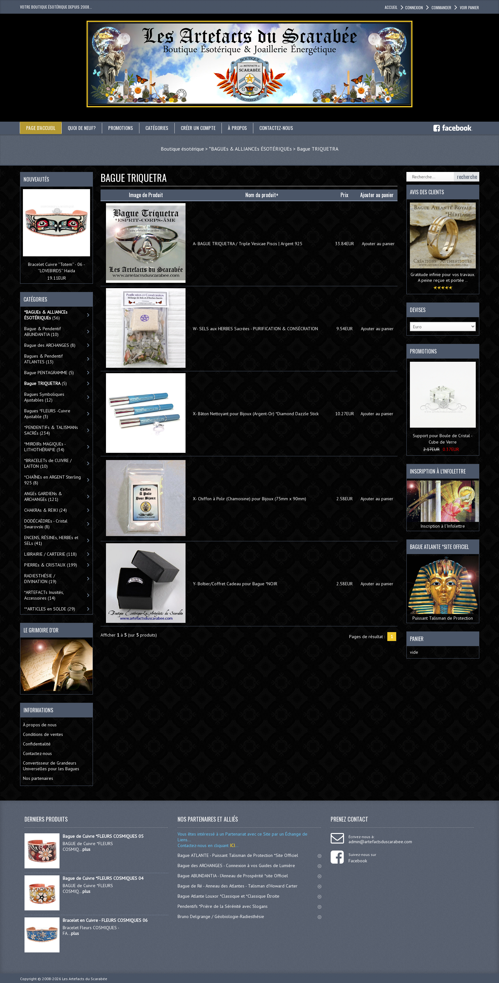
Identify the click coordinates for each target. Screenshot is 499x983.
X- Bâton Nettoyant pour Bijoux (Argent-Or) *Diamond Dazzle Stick (256, 414)
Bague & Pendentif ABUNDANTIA (42, 331)
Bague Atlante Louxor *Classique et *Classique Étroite (249, 896)
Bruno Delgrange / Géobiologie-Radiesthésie (249, 916)
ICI (231, 845)
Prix (344, 195)
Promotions (123, 128)
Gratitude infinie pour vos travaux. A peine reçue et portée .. (443, 277)
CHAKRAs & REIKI (45, 510)
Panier (417, 638)
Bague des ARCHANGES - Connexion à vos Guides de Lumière (249, 865)
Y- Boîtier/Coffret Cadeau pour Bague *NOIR (235, 584)
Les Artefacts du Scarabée (84, 978)
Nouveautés (36, 179)
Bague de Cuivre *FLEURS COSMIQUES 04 (103, 878)
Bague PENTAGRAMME (49, 372)
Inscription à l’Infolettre (443, 505)
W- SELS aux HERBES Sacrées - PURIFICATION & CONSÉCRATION (255, 328)
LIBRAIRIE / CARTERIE (50, 554)
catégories (160, 128)
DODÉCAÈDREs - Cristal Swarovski (45, 524)
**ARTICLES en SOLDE (49, 609)
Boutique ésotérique (182, 149)
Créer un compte (203, 128)
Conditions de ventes (43, 734)
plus (86, 849)
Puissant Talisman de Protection (443, 588)
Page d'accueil (41, 128)
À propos (244, 128)
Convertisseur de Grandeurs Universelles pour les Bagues (51, 766)
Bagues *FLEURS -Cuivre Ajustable (47, 413)
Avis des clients (427, 192)
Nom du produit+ (261, 195)
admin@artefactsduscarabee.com (380, 841)
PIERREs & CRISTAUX (50, 565)
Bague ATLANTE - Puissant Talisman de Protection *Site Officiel (249, 855)
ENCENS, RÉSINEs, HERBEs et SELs (51, 540)
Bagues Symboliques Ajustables (44, 397)
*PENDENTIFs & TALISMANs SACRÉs (51, 430)
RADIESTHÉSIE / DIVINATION (40, 578)
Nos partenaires (38, 778)
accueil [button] (391, 7)
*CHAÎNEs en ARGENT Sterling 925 (52, 480)
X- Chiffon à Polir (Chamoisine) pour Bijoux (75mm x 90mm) (249, 499)
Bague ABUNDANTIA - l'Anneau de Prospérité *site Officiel (249, 876)
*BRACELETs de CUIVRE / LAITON (48, 463)
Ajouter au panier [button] (378, 243)
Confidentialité (37, 744)
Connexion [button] (414, 7)
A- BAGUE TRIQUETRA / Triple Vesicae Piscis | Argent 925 (247, 243)
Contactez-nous (284, 128)
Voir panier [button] (469, 7)
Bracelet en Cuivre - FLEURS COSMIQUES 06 (105, 920)
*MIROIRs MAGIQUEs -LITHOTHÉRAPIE (45, 446)
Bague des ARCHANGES (49, 345)
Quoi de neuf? (82, 128)
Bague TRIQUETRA (317, 149)
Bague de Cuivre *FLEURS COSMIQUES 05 (103, 836)
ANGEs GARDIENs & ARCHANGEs (43, 496)
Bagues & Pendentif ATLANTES (43, 359)
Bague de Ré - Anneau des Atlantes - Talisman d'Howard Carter (249, 886)
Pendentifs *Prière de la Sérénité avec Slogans (249, 906)
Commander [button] (441, 7)
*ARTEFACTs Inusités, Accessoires (44, 595)
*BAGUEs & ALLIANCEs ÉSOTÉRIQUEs (250, 149)
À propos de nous (40, 725)
